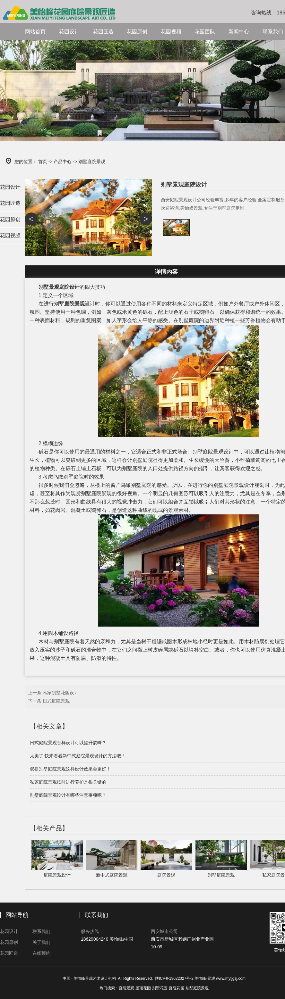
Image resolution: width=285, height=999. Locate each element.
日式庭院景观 (56, 700)
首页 (42, 161)
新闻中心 (239, 31)
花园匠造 (103, 31)
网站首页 (35, 31)
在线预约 (41, 953)
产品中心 (63, 161)
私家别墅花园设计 (61, 692)
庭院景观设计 (238, 485)
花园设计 (69, 31)
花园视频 (171, 31)
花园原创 (137, 31)
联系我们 (41, 931)
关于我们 (41, 942)
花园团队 (204, 31)
